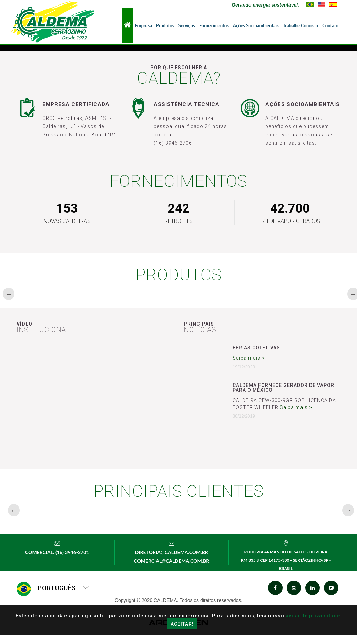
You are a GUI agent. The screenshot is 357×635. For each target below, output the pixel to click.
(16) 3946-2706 (173, 143)
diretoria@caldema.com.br (171, 552)
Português (53, 588)
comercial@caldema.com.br (171, 561)
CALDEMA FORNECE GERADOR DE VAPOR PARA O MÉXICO (283, 387)
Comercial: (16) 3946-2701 (57, 552)
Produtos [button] (165, 25)
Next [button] (350, 293)
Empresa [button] (143, 25)
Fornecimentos (214, 25)
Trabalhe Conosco (300, 25)
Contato (330, 25)
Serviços (186, 25)
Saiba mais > (249, 358)
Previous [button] (6, 293)
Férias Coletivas (256, 347)
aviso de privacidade (313, 615)
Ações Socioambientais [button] (256, 25)
